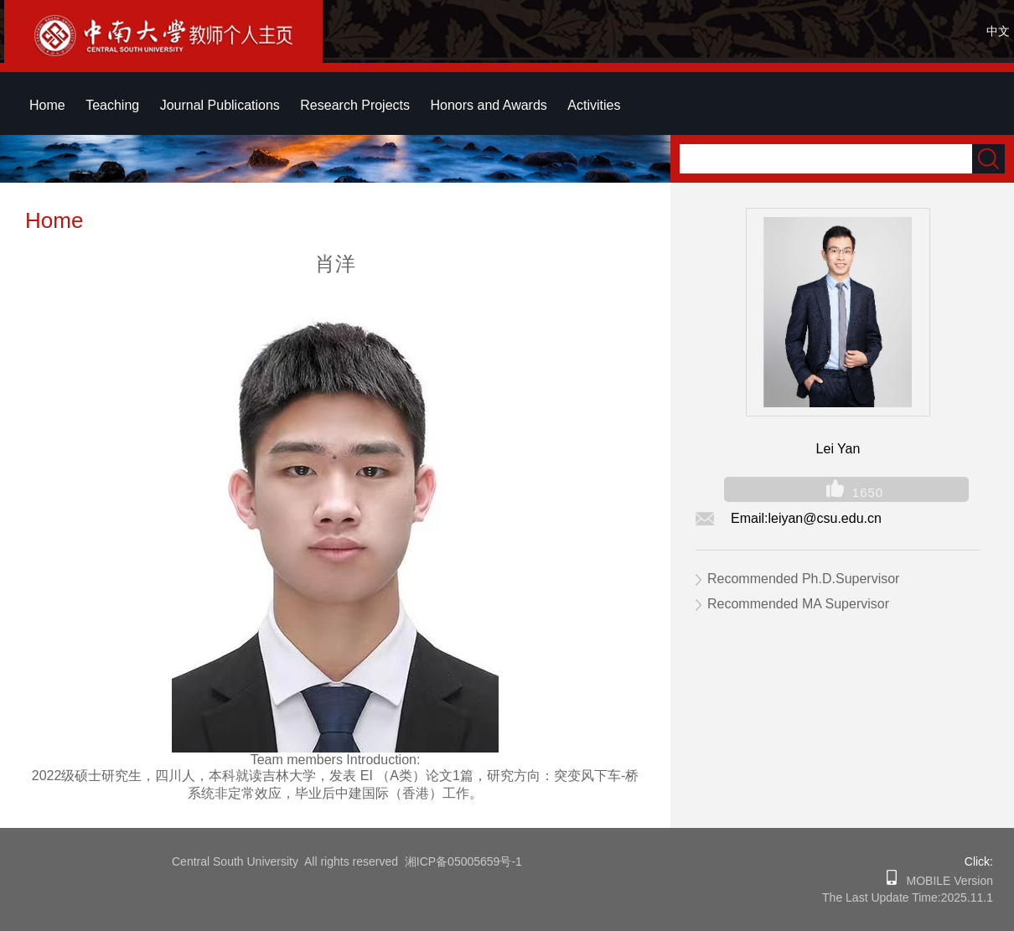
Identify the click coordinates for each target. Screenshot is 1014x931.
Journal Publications (220, 105)
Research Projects (355, 105)
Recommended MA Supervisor (798, 604)
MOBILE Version (945, 880)
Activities (593, 105)
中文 (998, 31)
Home (47, 105)
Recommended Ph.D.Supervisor (803, 579)
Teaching (112, 105)
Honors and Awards (488, 105)
